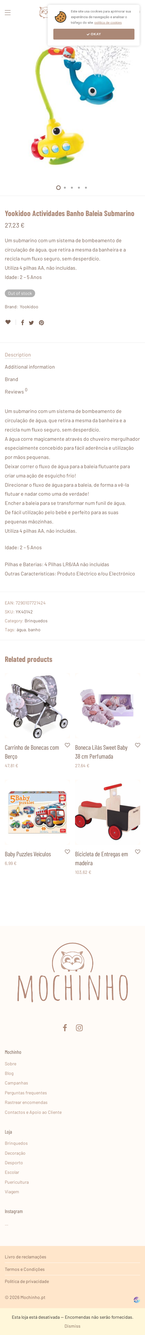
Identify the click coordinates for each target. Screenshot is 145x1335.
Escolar (12, 1172)
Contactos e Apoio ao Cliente (33, 1112)
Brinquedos (36, 620)
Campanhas (16, 1082)
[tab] (72, 355)
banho (34, 629)
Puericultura (17, 1182)
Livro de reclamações (25, 1256)
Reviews (16, 390)
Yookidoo (29, 306)
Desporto (14, 1162)
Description (18, 354)
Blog (9, 1073)
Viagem (12, 1191)
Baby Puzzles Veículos (28, 854)
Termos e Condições (25, 1269)
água (21, 629)
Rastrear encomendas (26, 1102)
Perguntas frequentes (26, 1092)
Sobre (10, 1063)
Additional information (30, 367)
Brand (11, 379)
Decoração (15, 1153)
